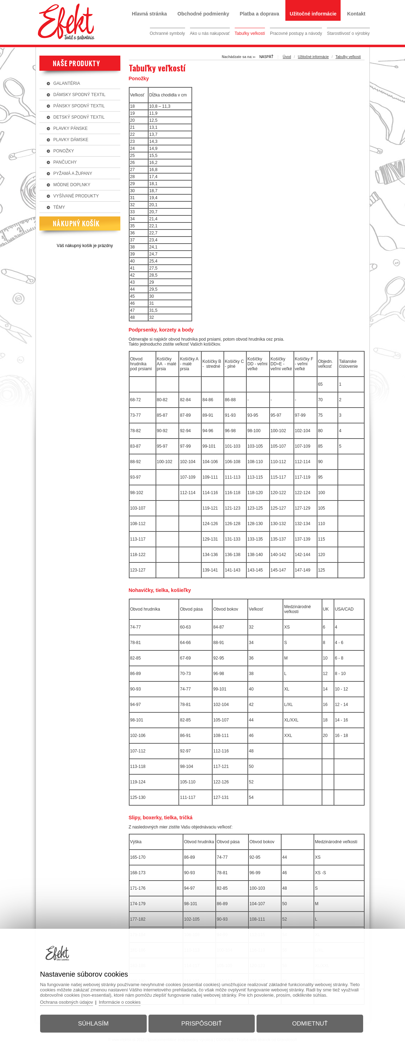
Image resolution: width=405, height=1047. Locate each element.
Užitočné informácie (313, 57)
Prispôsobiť (201, 1023)
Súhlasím (93, 1023)
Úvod (287, 57)
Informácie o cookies (120, 1002)
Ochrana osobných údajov (67, 1002)
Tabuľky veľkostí (348, 57)
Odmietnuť (309, 1023)
